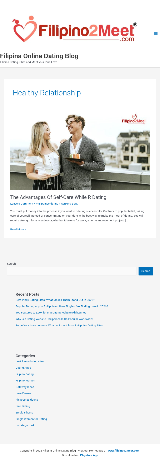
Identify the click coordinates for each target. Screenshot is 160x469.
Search (11, 263)
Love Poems (23, 393)
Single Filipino (24, 412)
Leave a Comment (21, 203)
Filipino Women (25, 380)
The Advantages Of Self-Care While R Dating (58, 197)
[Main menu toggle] (156, 33)
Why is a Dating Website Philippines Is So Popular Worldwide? (55, 319)
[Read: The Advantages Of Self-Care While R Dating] (80, 150)
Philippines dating (47, 203)
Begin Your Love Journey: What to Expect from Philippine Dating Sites (59, 325)
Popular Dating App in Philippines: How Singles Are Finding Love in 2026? (62, 306)
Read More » (18, 229)
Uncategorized (25, 425)
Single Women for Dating (31, 419)
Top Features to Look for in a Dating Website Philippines (51, 312)
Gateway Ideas (25, 387)
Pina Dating (23, 406)
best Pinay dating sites (30, 361)
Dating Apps (23, 367)
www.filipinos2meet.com (124, 450)
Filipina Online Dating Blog (39, 56)
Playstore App (89, 455)
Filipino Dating (25, 374)
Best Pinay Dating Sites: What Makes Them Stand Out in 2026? (55, 299)
